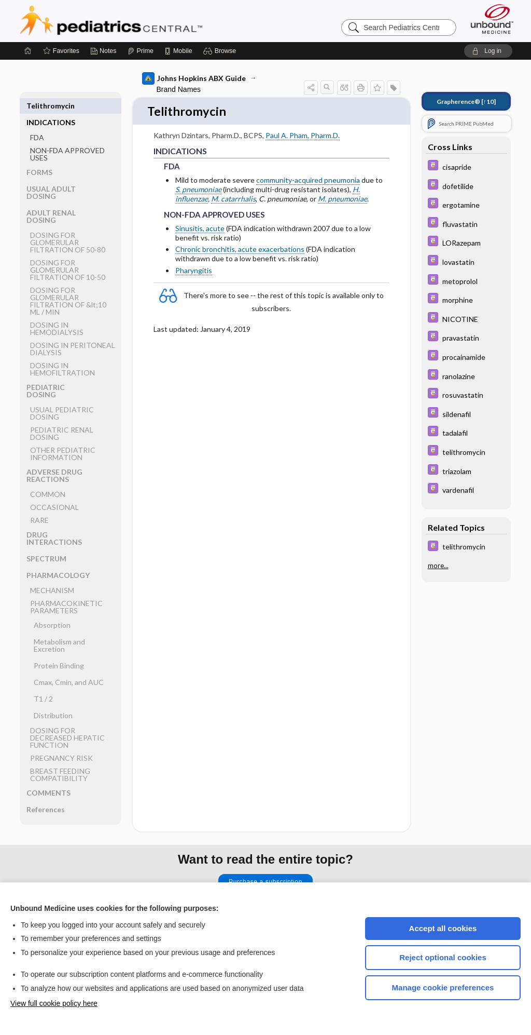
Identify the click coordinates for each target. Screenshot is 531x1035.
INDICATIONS (50, 105)
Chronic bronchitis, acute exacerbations (239, 250)
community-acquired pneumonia (308, 180)
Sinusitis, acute (200, 228)
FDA (37, 120)
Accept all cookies (443, 928)
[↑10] (466, 101)
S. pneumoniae (198, 189)
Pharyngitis (193, 270)
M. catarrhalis (233, 199)
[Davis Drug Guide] (466, 166)
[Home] (28, 51)
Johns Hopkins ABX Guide (194, 78)
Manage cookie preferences (443, 987)
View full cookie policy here (53, 1003)
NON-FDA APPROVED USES (67, 137)
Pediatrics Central (148, 20)
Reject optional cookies (442, 957)
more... (438, 565)
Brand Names (179, 89)
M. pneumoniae (342, 199)
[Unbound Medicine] (492, 19)
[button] (221, 51)
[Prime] (140, 51)
